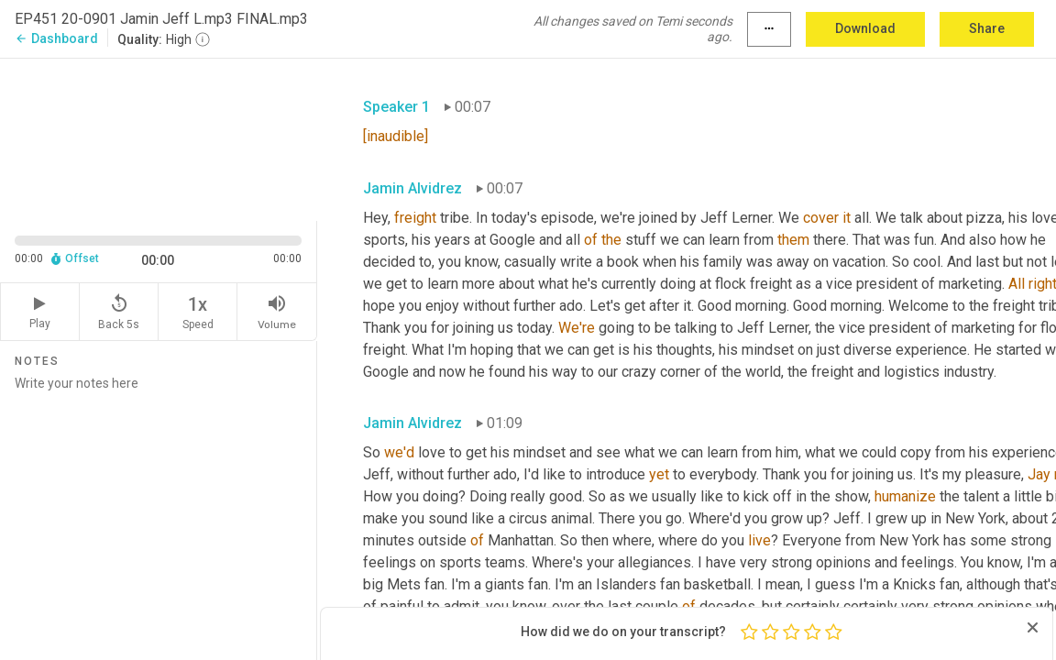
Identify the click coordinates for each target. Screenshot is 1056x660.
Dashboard (56, 38)
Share (987, 28)
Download (865, 28)
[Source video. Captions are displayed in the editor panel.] (158, 138)
